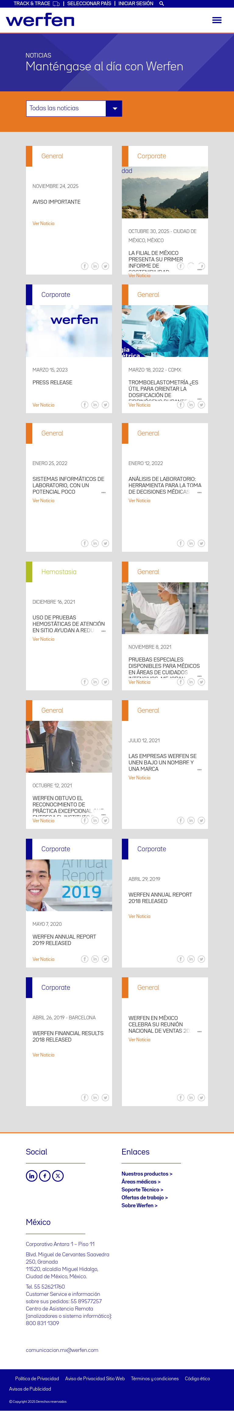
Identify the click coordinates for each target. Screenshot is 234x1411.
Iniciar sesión (136, 4)
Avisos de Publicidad (30, 1389)
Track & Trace (37, 4)
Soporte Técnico (140, 1189)
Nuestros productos (145, 1174)
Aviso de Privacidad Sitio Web (95, 1379)
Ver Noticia (44, 224)
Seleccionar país (89, 4)
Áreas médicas (139, 1182)
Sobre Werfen (138, 1205)
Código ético (197, 1379)
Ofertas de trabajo (143, 1197)
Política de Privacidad (37, 1379)
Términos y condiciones (155, 1379)
